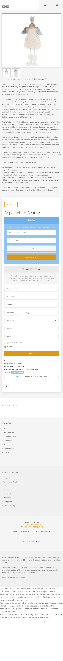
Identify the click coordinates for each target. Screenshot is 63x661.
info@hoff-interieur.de (32, 527)
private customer (14, 343)
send (31, 354)
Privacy (6, 486)
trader (10, 347)
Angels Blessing (17, 372)
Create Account (31, 257)
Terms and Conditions (12, 482)
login (31, 248)
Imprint (6, 490)
